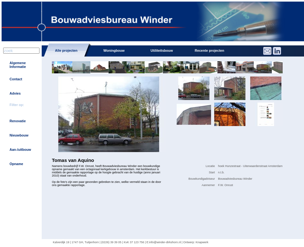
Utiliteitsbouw (162, 50)
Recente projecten (209, 50)
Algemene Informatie (18, 65)
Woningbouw (114, 50)
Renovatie (18, 121)
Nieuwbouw (19, 135)
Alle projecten (66, 50)
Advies (15, 93)
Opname (16, 164)
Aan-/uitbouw (20, 149)
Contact (16, 79)
